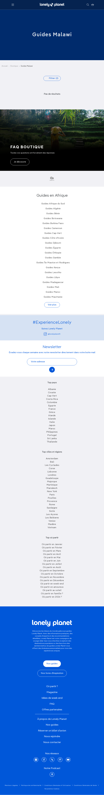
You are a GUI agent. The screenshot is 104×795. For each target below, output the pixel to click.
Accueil (5, 66)
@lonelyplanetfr (52, 334)
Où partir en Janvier (52, 544)
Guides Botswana (53, 218)
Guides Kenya (53, 268)
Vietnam (52, 528)
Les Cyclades (52, 465)
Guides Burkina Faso (53, 223)
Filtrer (53, 78)
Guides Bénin (53, 214)
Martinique (52, 485)
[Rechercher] (88, 5)
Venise (52, 521)
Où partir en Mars (52, 551)
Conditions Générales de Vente (85, 785)
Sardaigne (52, 508)
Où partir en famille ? (52, 594)
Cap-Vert (52, 396)
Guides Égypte (53, 248)
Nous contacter (52, 742)
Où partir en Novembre (52, 577)
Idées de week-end (52, 698)
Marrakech (52, 488)
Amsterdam (52, 459)
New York (52, 491)
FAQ (52, 704)
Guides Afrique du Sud (53, 204)
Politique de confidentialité (31, 785)
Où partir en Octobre (52, 574)
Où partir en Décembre (52, 580)
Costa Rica (52, 399)
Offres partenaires (52, 709)
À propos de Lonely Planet (52, 719)
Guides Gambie (53, 258)
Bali (52, 462)
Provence (52, 501)
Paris (52, 495)
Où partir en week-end (52, 584)
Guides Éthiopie (53, 253)
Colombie (52, 402)
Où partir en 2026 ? (52, 597)
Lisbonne (52, 472)
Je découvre (20, 162)
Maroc (52, 429)
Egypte (52, 406)
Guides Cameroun (53, 228)
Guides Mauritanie (53, 297)
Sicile (52, 511)
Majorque (52, 482)
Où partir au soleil (52, 590)
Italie (52, 422)
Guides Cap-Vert (53, 233)
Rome (52, 505)
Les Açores (52, 514)
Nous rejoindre (52, 736)
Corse (52, 468)
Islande (52, 419)
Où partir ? (52, 686)
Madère (52, 524)
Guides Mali (53, 287)
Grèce (52, 412)
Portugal (52, 435)
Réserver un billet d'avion (52, 730)
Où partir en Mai (52, 557)
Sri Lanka (52, 439)
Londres (52, 475)
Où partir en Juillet (52, 564)
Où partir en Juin (52, 561)
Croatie (52, 393)
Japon (52, 425)
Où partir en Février (52, 548)
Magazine (52, 692)
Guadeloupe (52, 478)
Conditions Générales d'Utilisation (58, 785)
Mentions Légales (11, 785)
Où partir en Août (52, 567)
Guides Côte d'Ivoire (53, 238)
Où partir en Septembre (52, 571)
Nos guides (52, 664)
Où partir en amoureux (52, 587)
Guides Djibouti (53, 243)
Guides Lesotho (53, 272)
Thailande (52, 442)
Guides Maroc (53, 292)
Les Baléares (52, 518)
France (52, 409)
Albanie (52, 389)
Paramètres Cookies (52, 789)
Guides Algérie (53, 209)
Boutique (14, 66)
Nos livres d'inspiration (52, 673)
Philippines (52, 432)
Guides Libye (53, 277)
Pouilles (52, 498)
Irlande (52, 416)
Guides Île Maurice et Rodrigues (53, 263)
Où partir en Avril (52, 554)
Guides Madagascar (53, 282)
